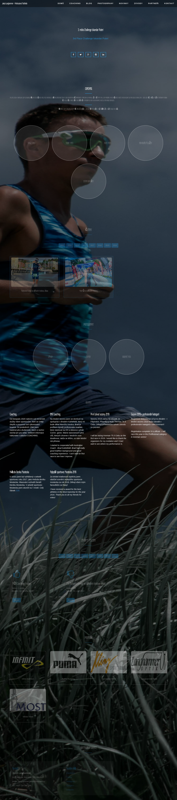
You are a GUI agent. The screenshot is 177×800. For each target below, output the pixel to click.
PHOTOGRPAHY (106, 3)
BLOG (89, 3)
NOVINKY (124, 3)
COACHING (75, 3)
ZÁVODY (138, 3)
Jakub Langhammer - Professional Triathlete (14, 3)
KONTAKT (169, 3)
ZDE (18, 490)
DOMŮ (61, 3)
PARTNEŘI (153, 3)
